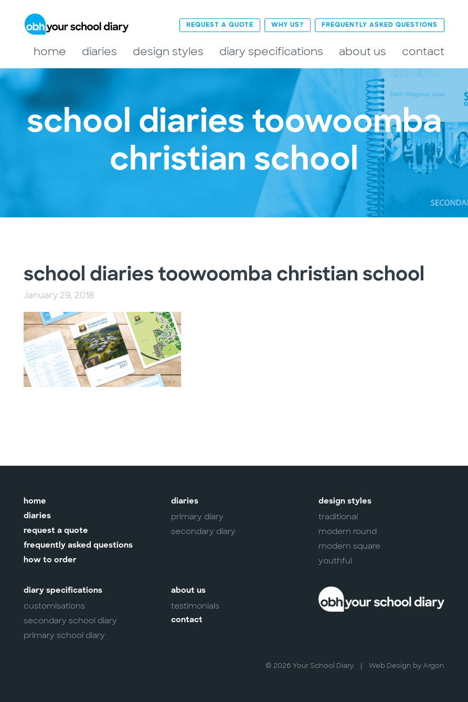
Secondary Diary (203, 531)
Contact (423, 51)
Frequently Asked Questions (380, 25)
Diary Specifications (271, 51)
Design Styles (168, 51)
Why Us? (287, 25)
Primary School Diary (64, 635)
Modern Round (347, 531)
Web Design (390, 665)
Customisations (54, 606)
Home (50, 51)
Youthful (335, 561)
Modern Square (349, 546)
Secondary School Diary (70, 620)
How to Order (50, 560)
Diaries (99, 51)
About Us (362, 51)
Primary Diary (197, 516)
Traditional (338, 516)
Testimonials (195, 606)
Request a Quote (219, 25)
